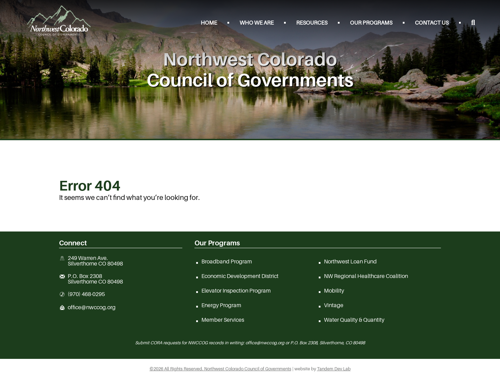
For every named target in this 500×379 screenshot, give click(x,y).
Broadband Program (226, 261)
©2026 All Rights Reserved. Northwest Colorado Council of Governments (220, 368)
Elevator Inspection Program (236, 290)
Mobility (334, 290)
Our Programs (371, 22)
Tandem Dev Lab (334, 368)
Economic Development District (239, 275)
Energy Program (221, 305)
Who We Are (257, 22)
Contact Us (432, 22)
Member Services (222, 319)
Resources (311, 22)
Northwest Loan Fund (350, 261)
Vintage (333, 305)
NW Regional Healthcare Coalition (366, 275)
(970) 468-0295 (86, 294)
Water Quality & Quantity (354, 319)
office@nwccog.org (92, 307)
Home (209, 22)
